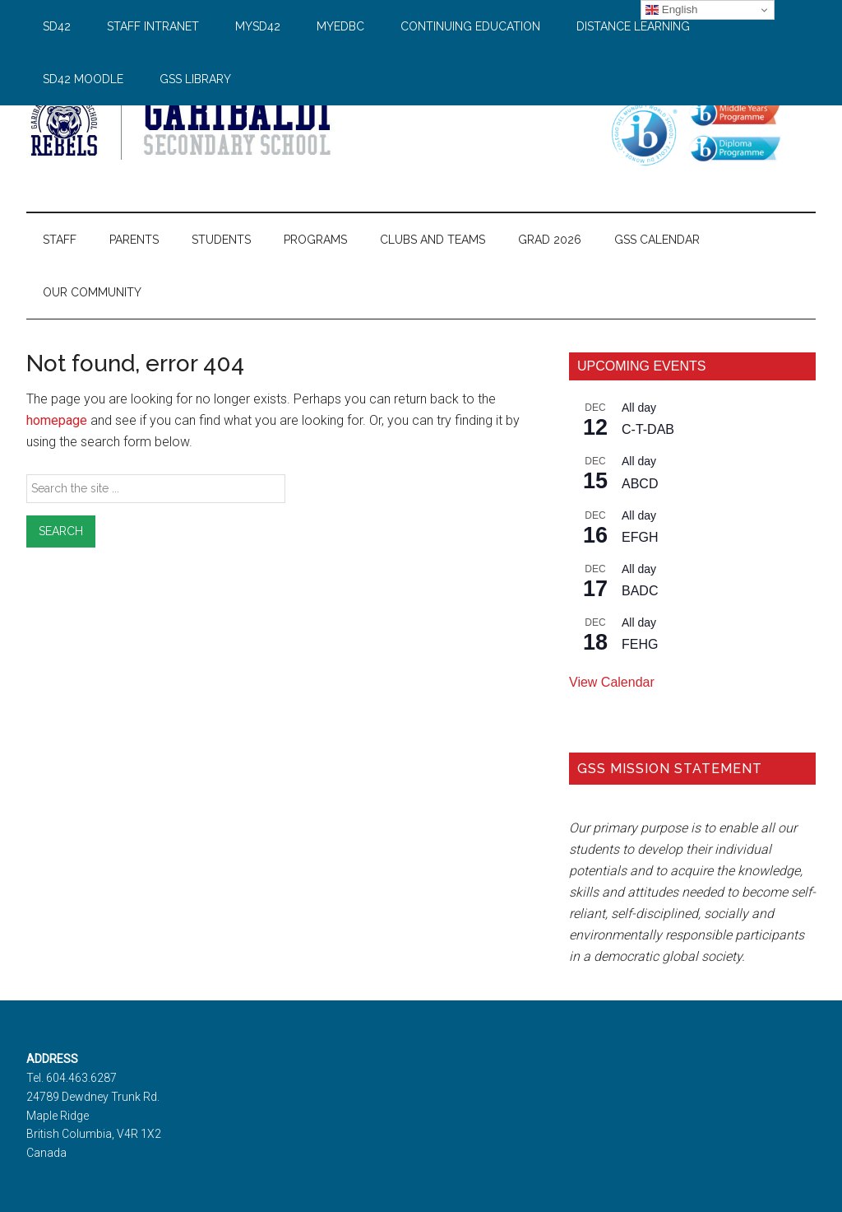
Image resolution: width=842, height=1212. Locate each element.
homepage (56, 420)
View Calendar (612, 682)
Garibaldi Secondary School (182, 123)
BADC (640, 591)
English (671, 9)
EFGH (640, 537)
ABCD (640, 484)
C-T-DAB (648, 429)
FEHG (640, 644)
